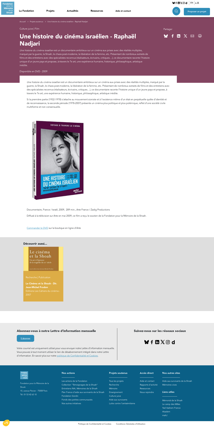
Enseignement (116, 392)
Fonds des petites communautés (77, 399)
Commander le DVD (37, 228)
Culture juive (115, 396)
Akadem (166, 411)
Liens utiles (168, 392)
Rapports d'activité (149, 384)
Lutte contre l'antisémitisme (122, 403)
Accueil (23, 21)
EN (192, 2)
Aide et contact (123, 11)
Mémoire (113, 388)
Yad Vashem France (171, 408)
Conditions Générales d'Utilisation (130, 423)
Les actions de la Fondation (74, 381)
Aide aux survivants (118, 399)
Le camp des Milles (171, 404)
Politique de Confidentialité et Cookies (94, 423)
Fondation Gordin (70, 396)
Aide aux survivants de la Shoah (177, 381)
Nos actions (68, 373)
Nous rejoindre (147, 392)
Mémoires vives (169, 384)
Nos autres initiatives (71, 403)
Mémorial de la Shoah (172, 400)
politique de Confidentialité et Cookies (77, 356)
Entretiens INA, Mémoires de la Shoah (79, 388)
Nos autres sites (171, 373)
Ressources (97, 11)
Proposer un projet (198, 10)
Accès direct (147, 373)
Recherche (114, 384)
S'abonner (25, 338)
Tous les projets (116, 381)
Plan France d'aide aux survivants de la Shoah (83, 392)
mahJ (164, 415)
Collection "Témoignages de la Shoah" (80, 384)
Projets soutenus (36, 21)
